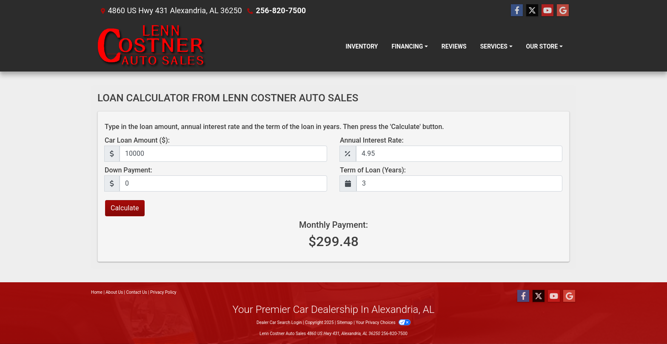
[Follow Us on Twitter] (532, 10)
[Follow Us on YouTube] (547, 10)
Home (97, 292)
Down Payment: (128, 170)
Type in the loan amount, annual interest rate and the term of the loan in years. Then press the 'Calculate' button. (274, 127)
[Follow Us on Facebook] (517, 10)
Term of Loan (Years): (373, 170)
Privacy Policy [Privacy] (163, 292)
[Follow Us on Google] (563, 10)
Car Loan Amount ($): (137, 140)
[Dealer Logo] (151, 46)
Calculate (125, 208)
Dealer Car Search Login (279, 322)
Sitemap (345, 322)
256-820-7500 (281, 10)
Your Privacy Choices (383, 322)
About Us (114, 292)
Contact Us (136, 292)
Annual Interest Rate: (372, 140)
